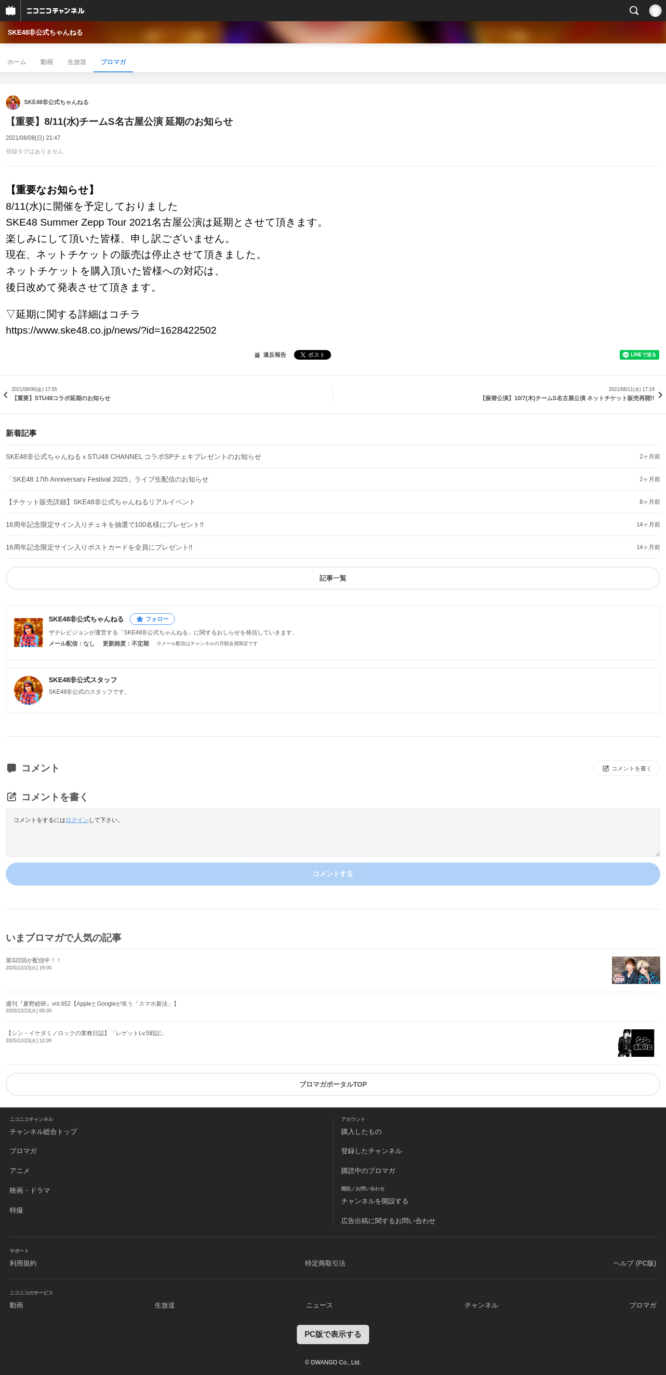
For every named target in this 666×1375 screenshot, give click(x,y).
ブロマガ (113, 62)
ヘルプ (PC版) (634, 1263)
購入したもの (361, 1131)
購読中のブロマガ (368, 1170)
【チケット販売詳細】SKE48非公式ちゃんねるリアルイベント (101, 502)
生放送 (76, 62)
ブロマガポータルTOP (333, 1084)
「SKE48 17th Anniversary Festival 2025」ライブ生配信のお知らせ (107, 479)
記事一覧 (333, 578)
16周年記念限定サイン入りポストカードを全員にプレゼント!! (99, 547)
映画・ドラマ (30, 1190)
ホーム (16, 62)
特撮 (16, 1210)
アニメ (20, 1170)
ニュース (319, 1305)
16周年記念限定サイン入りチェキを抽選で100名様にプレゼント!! (105, 524)
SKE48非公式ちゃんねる (45, 32)
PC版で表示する (333, 1334)
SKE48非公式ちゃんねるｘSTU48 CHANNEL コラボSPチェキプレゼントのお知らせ (133, 456)
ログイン (77, 820)
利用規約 (23, 1263)
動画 (46, 62)
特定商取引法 (325, 1263)
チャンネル (481, 1305)
